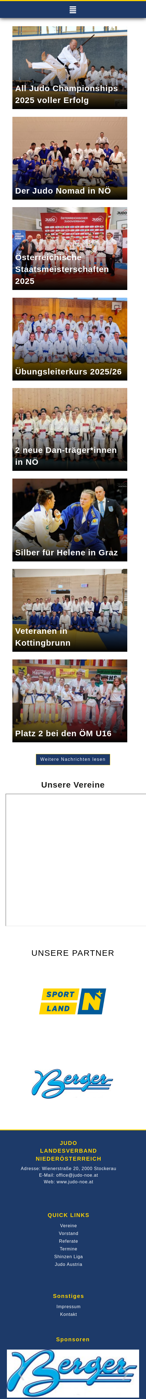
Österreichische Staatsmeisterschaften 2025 (62, 269)
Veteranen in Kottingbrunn (43, 636)
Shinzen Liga (68, 1256)
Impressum (68, 1306)
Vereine (68, 1225)
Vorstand (68, 1233)
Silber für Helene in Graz (66, 552)
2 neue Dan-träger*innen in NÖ (66, 455)
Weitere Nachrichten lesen (73, 759)
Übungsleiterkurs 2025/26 (68, 371)
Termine (68, 1249)
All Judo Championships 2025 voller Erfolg (66, 94)
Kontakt (68, 1314)
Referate (68, 1241)
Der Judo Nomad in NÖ (63, 190)
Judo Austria (68, 1264)
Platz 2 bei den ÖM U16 (63, 733)
